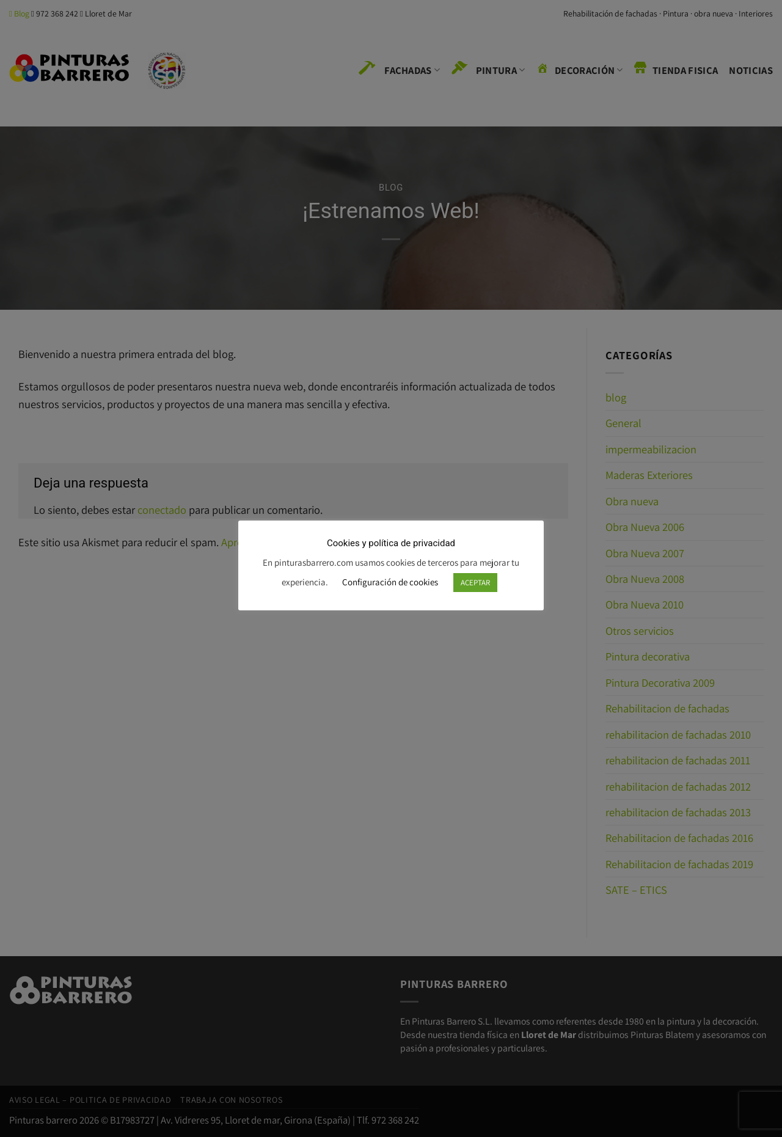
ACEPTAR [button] (475, 582)
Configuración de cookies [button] (390, 582)
